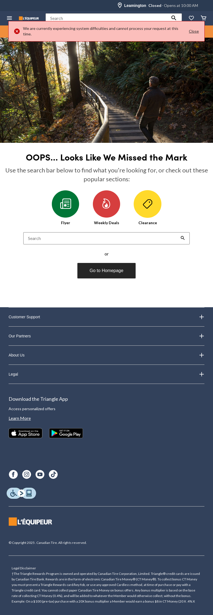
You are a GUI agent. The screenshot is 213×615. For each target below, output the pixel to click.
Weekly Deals (106, 207)
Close (194, 31)
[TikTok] (53, 474)
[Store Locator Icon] (120, 5)
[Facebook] (13, 474)
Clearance (147, 207)
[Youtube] (40, 474)
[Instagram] (26, 474)
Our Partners (106, 336)
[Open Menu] (9, 18)
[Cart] (203, 18)
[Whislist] (191, 18)
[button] (174, 18)
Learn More (20, 418)
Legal (106, 374)
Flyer (65, 207)
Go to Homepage (106, 270)
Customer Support (106, 317)
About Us (106, 355)
